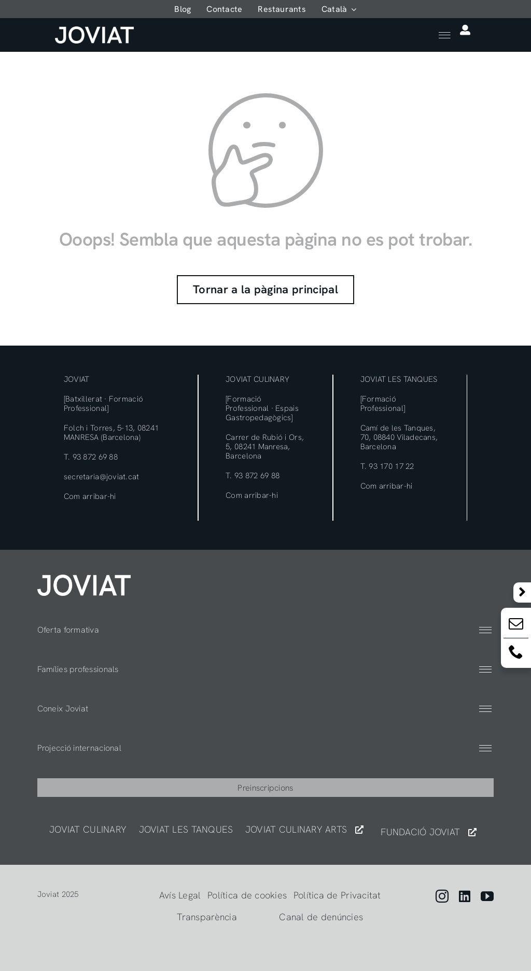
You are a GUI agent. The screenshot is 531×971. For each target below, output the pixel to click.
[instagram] (442, 896)
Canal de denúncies (321, 917)
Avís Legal (180, 895)
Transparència (207, 917)
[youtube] (487, 896)
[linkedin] (464, 896)
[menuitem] (339, 9)
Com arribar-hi (90, 496)
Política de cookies (247, 895)
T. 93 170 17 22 (387, 466)
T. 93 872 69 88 (91, 457)
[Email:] (516, 626)
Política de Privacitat (337, 895)
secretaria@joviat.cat (101, 477)
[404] (84, 579)
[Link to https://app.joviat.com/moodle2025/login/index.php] (465, 30)
